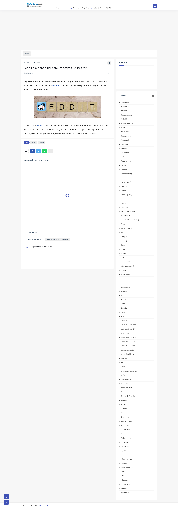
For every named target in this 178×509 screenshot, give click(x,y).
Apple (123, 127)
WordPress (125, 493)
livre (122, 316)
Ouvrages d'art (126, 379)
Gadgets (124, 237)
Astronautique (126, 136)
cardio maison (126, 157)
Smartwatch (125, 425)
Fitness (123, 224)
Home (27, 63)
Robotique (124, 400)
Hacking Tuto (126, 262)
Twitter (55, 86)
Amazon (66, 8)
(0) (109, 73)
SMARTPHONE (127, 421)
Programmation (126, 388)
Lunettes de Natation (128, 325)
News (37, 63)
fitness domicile (126, 228)
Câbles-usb (125, 153)
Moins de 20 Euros (128, 342)
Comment (124, 190)
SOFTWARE (125, 430)
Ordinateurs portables (129, 371)
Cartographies (126, 161)
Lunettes (124, 321)
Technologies (126, 438)
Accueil (57, 2)
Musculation (125, 358)
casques (123, 165)
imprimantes (125, 287)
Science (123, 404)
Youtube (124, 497)
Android (124, 119)
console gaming (126, 195)
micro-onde (125, 333)
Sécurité (124, 409)
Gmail (123, 249)
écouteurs (124, 207)
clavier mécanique (127, 178)
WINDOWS (125, 484)
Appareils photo (127, 123)
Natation (124, 362)
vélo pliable (125, 463)
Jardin (123, 304)
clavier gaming (126, 174)
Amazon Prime (126, 115)
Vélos (123, 472)
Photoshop (124, 383)
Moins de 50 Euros (128, 346)
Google (123, 253)
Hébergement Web (127, 266)
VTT (122, 476)
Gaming (124, 241)
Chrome (124, 169)
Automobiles (125, 140)
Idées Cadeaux (99, 8)
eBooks (123, 203)
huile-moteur (125, 274)
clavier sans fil (126, 182)
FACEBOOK (126, 216)
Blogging (124, 148)
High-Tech (86, 8)
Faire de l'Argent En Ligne (130, 220)
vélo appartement (127, 459)
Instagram (124, 291)
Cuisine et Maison (127, 199)
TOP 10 (108, 8)
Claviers (124, 186)
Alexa (39, 126)
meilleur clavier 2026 (128, 329)
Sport (123, 434)
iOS (122, 295)
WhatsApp (125, 480)
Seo (122, 413)
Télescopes (125, 442)
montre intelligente (128, 354)
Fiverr (123, 232)
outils (123, 375)
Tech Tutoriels (43, 506)
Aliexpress (76, 8)
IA (122, 279)
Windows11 (125, 488)
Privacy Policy (65, 2)
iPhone (123, 300)
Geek (123, 245)
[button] (32, 151)
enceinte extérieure (128, 211)
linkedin (124, 308)
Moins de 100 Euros (128, 337)
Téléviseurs (125, 446)
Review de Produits (128, 396)
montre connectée (127, 350)
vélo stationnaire (127, 467)
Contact (73, 2)
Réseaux (124, 392)
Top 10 (123, 451)
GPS (122, 258)
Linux (123, 312)
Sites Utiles (125, 417)
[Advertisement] (89, 31)
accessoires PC (126, 102)
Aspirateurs (125, 132)
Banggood (124, 144)
